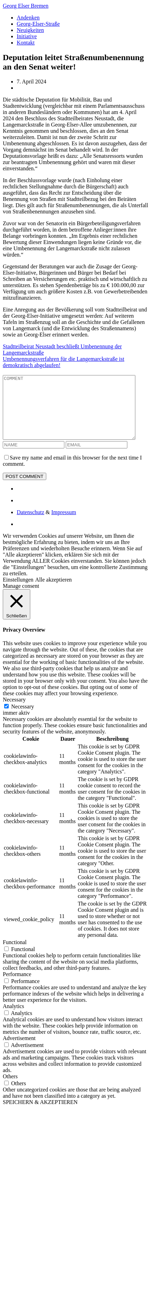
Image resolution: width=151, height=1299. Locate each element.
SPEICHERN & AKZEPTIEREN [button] (40, 1115)
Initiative (27, 36)
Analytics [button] (13, 1019)
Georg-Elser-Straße (38, 24)
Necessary (22, 719)
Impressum (63, 525)
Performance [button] (17, 987)
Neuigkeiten (30, 30)
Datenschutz (30, 525)
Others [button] (10, 1089)
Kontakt (26, 43)
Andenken (28, 18)
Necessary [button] (14, 712)
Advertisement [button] (19, 1051)
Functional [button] (14, 955)
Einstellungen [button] (18, 592)
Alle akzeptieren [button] (53, 592)
